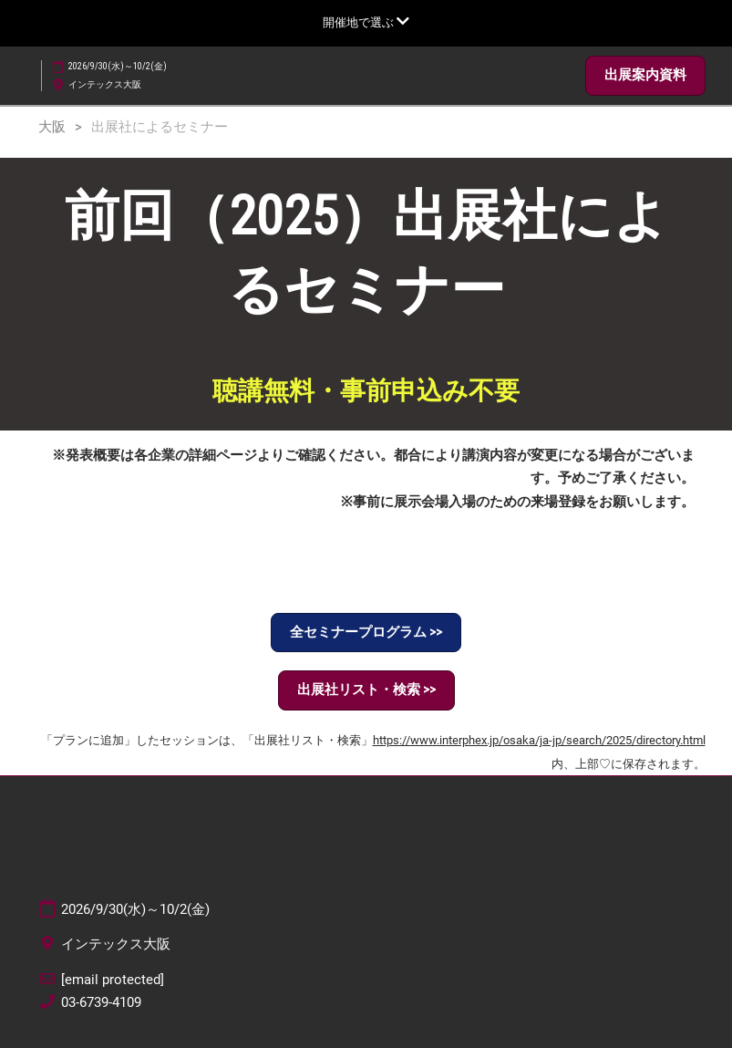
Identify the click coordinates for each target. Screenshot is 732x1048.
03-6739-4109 (101, 1002)
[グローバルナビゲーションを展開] (366, 22)
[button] (645, 76)
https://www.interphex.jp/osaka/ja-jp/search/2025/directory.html (539, 740)
